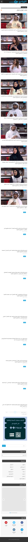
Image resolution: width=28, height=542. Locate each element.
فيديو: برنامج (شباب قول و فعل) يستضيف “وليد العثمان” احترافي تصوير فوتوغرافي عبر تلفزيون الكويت (15, 317)
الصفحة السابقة (23, 412)
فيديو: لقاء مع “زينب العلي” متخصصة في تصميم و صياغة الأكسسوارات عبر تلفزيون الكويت (16, 361)
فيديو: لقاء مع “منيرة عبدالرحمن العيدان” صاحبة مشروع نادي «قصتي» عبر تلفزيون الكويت (15, 228)
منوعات (24, 168)
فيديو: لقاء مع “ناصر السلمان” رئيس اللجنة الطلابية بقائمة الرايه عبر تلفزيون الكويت (14, 140)
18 (6, 412)
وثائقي (11, 469)
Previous (3, 499)
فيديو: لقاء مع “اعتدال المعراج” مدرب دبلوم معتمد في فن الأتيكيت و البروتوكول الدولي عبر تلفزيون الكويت (14, 96)
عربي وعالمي (22, 467)
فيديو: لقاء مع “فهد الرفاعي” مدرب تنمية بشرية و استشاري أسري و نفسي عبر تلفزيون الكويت (14, 30)
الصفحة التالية (24, 414)
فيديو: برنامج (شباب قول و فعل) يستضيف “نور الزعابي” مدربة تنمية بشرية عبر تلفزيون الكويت (14, 383)
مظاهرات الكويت (21, 478)
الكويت (24, 124)
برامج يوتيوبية (10, 471)
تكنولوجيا (23, 469)
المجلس (11, 464)
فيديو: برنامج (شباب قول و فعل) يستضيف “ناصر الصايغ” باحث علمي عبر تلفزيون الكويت (14, 405)
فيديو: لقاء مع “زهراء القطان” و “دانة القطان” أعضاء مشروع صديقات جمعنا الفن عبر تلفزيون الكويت (15, 184)
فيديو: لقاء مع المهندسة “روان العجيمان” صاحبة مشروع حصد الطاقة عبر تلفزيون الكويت (14, 74)
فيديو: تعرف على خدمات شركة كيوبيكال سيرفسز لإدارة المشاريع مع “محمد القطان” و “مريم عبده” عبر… (14, 339)
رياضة (23, 471)
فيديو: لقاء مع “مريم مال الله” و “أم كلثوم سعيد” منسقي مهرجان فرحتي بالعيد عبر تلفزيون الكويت (14, 162)
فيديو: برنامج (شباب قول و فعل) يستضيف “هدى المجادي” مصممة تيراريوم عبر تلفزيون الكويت (14, 251)
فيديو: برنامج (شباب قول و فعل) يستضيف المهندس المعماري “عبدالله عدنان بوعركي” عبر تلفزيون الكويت (15, 273)
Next (24, 499)
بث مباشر (11, 467)
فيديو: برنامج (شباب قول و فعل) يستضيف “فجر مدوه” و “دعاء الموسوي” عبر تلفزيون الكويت (15, 52)
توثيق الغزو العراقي (10, 476)
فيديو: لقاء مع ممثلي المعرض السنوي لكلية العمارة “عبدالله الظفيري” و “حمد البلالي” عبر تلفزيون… (15, 118)
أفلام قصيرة (11, 474)
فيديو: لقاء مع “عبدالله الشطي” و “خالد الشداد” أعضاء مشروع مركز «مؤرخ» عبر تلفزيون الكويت (14, 206)
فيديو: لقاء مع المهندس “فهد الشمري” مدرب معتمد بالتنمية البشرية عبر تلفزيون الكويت (15, 295)
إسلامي (23, 476)
